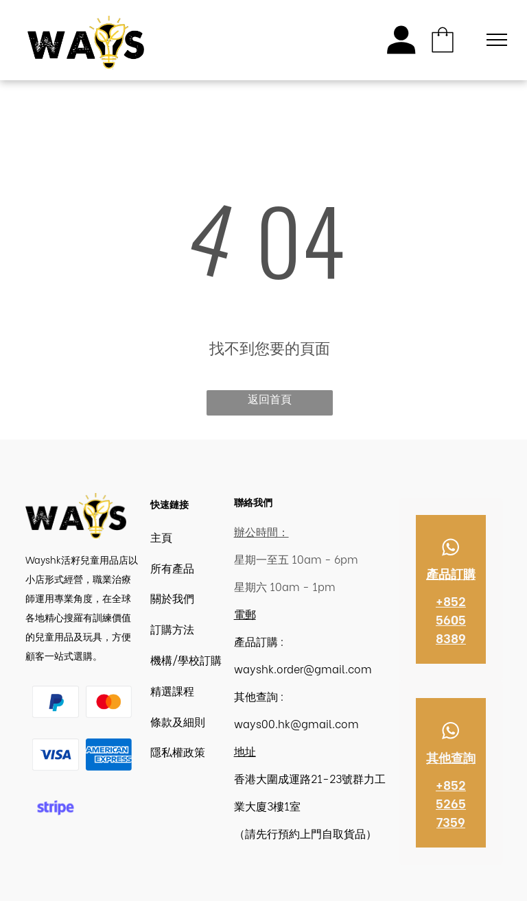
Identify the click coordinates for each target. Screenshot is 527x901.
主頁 (161, 536)
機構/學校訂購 (186, 659)
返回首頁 (270, 398)
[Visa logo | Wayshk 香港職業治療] (55, 755)
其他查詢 (451, 756)
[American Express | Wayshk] (109, 755)
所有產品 (172, 567)
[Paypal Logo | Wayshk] (55, 702)
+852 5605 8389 (451, 619)
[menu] (497, 40)
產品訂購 (451, 573)
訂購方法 (172, 628)
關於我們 (172, 597)
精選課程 (172, 690)
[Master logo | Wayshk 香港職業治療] (109, 702)
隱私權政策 (177, 751)
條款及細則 (177, 721)
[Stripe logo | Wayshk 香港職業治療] (55, 808)
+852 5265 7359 (451, 802)
